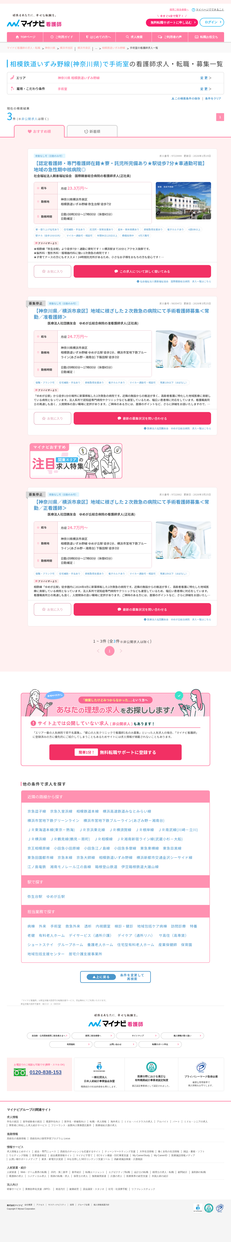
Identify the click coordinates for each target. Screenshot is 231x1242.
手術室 (56, 926)
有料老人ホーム (52, 935)
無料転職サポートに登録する (115, 752)
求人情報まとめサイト (19, 1151)
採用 (72, 1205)
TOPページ (28, 37)
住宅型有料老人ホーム (135, 944)
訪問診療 (178, 926)
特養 (193, 926)
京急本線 (64, 857)
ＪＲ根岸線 (144, 829)
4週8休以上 (194, 229)
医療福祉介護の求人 (106, 1125)
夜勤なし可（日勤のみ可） (49, 155)
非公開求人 (30, 119)
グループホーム (70, 944)
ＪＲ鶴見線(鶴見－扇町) (70, 838)
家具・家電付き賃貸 (52, 1159)
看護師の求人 (16, 1176)
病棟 (31, 926)
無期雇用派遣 (99, 1176)
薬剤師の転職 (199, 1172)
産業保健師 (167, 944)
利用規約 (71, 1044)
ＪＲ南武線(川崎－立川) (178, 829)
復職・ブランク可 (45, 382)
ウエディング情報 (18, 1155)
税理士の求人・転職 (163, 1172)
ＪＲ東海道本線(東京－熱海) (51, 829)
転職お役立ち (209, 37)
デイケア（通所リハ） (136, 935)
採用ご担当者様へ (179, 9)
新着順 (92, 131)
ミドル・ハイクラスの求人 (138, 1121)
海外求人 (115, 1121)
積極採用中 (128, 235)
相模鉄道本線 (87, 811)
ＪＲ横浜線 (36, 838)
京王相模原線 (38, 848)
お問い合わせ (115, 1044)
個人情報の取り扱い (182, 1036)
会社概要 (28, 1205)
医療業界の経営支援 (137, 1176)
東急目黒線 (172, 848)
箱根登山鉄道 (106, 866)
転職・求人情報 (98, 1121)
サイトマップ (138, 1036)
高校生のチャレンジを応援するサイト (80, 1151)
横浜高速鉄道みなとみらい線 (127, 811)
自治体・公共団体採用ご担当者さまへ (48, 1036)
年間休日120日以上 (107, 235)
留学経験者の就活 (32, 1121)
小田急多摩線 (125, 848)
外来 (42, 926)
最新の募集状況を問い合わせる (142, 418)
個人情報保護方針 (101, 1205)
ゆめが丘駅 (55, 896)
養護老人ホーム (100, 944)
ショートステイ (40, 944)
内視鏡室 (103, 926)
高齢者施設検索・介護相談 (128, 1159)
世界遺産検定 (39, 1155)
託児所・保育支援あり (101, 229)
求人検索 (137, 37)
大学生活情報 (147, 1151)
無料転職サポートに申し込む (171, 22)
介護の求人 (116, 1176)
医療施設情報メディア (183, 1155)
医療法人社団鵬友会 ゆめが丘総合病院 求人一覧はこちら (179, 428)
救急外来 (72, 926)
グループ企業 (84, 1205)
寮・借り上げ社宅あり (47, 229)
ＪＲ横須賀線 (120, 829)
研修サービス (14, 1189)
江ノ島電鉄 (36, 866)
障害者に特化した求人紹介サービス (28, 1125)
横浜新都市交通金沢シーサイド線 (164, 857)
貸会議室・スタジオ (93, 1189)
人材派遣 (11, 1172)
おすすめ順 (39, 131)
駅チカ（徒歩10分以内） (49, 235)
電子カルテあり (175, 229)
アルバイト (163, 1121)
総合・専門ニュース (45, 1151)
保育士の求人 (81, 1176)
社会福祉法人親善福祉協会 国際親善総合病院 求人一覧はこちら (175, 281)
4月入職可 (143, 235)
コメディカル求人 (36, 1176)
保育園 (186, 944)
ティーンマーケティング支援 (120, 1151)
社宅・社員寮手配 (117, 1189)
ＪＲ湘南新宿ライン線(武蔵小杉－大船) (150, 838)
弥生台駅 (34, 896)
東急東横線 (149, 848)
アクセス (40, 1205)
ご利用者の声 (173, 37)
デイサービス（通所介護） (91, 935)
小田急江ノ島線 (97, 848)
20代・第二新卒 (59, 1172)
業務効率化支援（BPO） (38, 1189)
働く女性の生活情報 (168, 1151)
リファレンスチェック (143, 1189)
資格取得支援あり (153, 229)
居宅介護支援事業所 (85, 953)
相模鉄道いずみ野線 (115, 857)
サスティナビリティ (57, 1205)
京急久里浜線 (61, 811)
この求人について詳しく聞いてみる (142, 271)
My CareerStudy (141, 1155)
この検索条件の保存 (186, 98)
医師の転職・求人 (60, 1176)
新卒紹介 (76, 1172)
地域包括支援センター (46, 953)
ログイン (211, 22)
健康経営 (74, 1189)
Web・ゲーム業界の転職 (34, 1172)
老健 (31, 935)
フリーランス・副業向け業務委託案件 (71, 1125)
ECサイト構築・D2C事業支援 (113, 1155)
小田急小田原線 (67, 848)
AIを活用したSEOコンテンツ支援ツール (88, 1159)
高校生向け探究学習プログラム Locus (50, 1138)
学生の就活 (13, 1121)
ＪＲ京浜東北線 (92, 829)
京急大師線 (85, 857)
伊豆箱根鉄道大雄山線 (140, 866)
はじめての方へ (100, 37)
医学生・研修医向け (75, 1121)
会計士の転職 (141, 1172)
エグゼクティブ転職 (119, 1172)
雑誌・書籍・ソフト (194, 1151)
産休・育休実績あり (128, 229)
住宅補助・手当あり (74, 229)
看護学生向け (53, 1121)
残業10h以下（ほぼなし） (174, 382)
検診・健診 (124, 926)
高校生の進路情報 (16, 1138)
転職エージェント (94, 1172)
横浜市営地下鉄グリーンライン (53, 820)
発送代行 (60, 1189)
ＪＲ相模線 (103, 838)
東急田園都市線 (40, 857)
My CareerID (160, 1155)
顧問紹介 (182, 1172)
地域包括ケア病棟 (152, 926)
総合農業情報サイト (61, 1155)
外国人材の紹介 (160, 1176)
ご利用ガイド (64, 37)
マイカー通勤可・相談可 (79, 235)
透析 (88, 926)
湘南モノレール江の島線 (70, 866)
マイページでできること (210, 9)
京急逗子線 (36, 811)
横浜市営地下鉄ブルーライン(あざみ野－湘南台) (124, 820)
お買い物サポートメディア (23, 1159)
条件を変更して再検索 (116, 977)
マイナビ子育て (84, 1155)
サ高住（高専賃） (174, 935)
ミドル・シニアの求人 (196, 1121)
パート (176, 1121)
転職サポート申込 (160, 1044)
